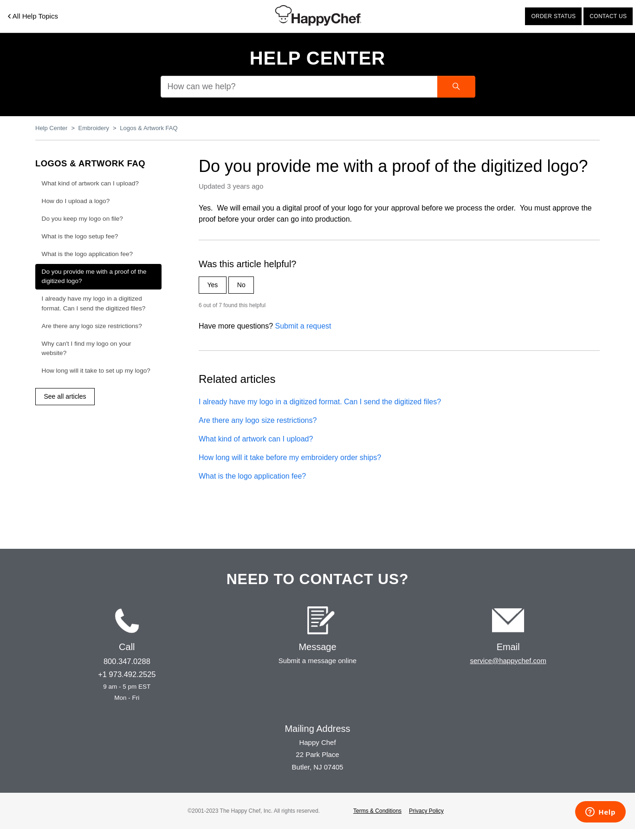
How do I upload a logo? (76, 200)
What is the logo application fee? (252, 476)
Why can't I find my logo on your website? (86, 348)
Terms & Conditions (377, 811)
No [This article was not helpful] (241, 285)
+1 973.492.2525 (127, 674)
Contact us (608, 16)
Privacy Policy (426, 811)
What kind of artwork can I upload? (256, 439)
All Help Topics (33, 16)
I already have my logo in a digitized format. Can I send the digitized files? (320, 402)
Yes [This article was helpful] (212, 285)
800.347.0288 (127, 661)
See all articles (65, 396)
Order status (553, 16)
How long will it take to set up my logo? (96, 370)
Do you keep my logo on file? (82, 218)
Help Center (318, 58)
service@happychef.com (508, 661)
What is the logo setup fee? (80, 236)
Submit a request (303, 326)
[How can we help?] (317, 87)
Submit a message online (317, 661)
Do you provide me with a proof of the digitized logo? (94, 276)
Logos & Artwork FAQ (148, 128)
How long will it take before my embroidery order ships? (290, 457)
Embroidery (93, 128)
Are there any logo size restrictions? (258, 420)
